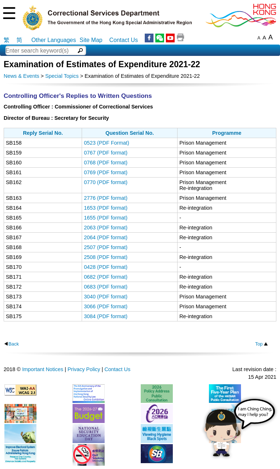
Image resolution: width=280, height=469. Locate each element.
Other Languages (53, 40)
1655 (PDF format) (105, 218)
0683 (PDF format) (105, 287)
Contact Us (123, 40)
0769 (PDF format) (105, 172)
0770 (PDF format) (105, 182)
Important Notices (42, 369)
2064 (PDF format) (105, 237)
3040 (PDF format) (105, 297)
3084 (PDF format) (105, 316)
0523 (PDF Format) (106, 143)
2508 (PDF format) (105, 257)
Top (259, 344)
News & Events (21, 76)
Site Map (90, 40)
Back (13, 344)
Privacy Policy (83, 369)
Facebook (149, 38)
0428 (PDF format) (105, 267)
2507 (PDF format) (105, 247)
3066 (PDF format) (105, 306)
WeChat (159, 38)
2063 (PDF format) (105, 227)
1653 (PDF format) (105, 208)
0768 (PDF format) (105, 162)
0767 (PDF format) (105, 153)
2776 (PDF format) (105, 198)
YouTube (170, 38)
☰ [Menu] (9, 13)
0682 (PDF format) (105, 277)
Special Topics (62, 76)
